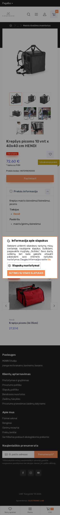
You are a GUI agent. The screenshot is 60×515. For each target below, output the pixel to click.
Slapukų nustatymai (23, 265)
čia (49, 259)
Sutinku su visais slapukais (26, 273)
